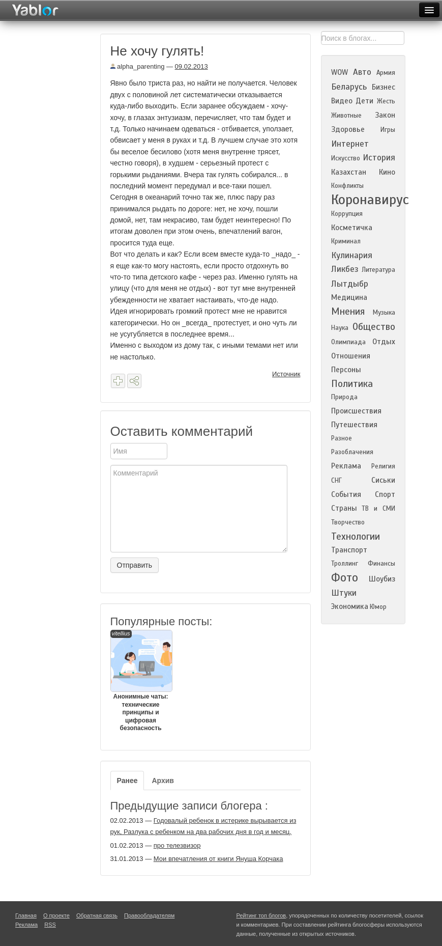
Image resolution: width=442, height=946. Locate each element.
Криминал (346, 241)
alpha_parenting (137, 66)
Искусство (345, 158)
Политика (352, 383)
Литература (378, 270)
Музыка (384, 313)
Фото (344, 577)
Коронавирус (370, 199)
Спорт (385, 494)
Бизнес (383, 87)
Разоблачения (352, 452)
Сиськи (383, 480)
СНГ (336, 481)
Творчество (348, 522)
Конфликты (347, 186)
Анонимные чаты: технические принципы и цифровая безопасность (140, 681)
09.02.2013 (191, 66)
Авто (362, 72)
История (379, 157)
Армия (385, 73)
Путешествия (354, 424)
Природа (344, 397)
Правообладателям (149, 915)
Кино (387, 172)
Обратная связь (96, 915)
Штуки (344, 593)
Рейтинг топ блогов (261, 915)
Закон (385, 115)
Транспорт (349, 549)
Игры (387, 130)
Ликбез (345, 269)
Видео (341, 100)
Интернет (350, 143)
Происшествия (356, 410)
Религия (383, 466)
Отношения (350, 355)
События (346, 494)
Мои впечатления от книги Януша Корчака (218, 858)
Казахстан (348, 172)
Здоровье (348, 129)
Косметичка (351, 227)
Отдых (383, 341)
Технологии (355, 536)
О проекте (56, 915)
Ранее (127, 780)
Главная (26, 915)
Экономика (349, 606)
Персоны (346, 369)
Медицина (349, 297)
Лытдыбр (349, 284)
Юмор (378, 607)
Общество (373, 326)
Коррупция (347, 214)
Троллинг (344, 564)
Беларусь (349, 86)
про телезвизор (177, 845)
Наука (339, 328)
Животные (346, 116)
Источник (286, 374)
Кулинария (351, 255)
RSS (50, 925)
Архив (162, 780)
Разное (341, 438)
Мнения (348, 311)
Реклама (346, 465)
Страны (344, 508)
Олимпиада (348, 342)
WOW (339, 72)
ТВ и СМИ (378, 509)
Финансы (381, 564)
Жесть (386, 101)
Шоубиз (382, 578)
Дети (364, 100)
